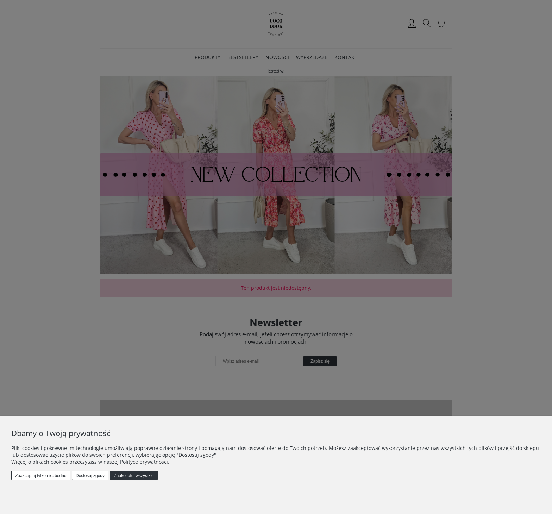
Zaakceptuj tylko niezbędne (40, 475)
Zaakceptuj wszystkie (133, 475)
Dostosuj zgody (90, 475)
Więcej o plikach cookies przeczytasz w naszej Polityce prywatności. (90, 461)
